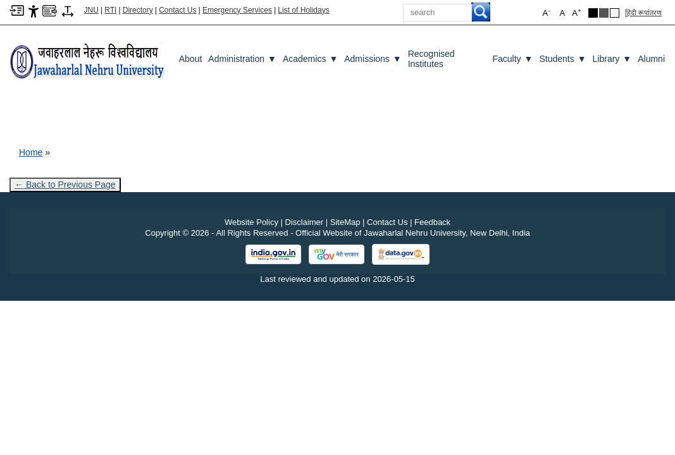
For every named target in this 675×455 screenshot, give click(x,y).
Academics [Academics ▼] (310, 59)
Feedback (432, 222)
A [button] (576, 12)
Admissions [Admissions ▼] (372, 59)
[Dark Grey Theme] (604, 13)
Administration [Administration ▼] (242, 59)
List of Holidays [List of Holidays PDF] (303, 10)
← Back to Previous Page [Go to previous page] (65, 184)
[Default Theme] (614, 13)
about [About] (190, 59)
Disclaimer (304, 222)
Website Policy (251, 222)
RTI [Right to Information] (110, 10)
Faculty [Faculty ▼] (512, 59)
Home (30, 152)
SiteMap (345, 222)
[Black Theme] (593, 13)
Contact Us (177, 10)
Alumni (651, 59)
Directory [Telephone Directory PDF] (138, 10)
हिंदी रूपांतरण (643, 12)
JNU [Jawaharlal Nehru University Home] (91, 10)
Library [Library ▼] (612, 59)
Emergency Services (237, 10)
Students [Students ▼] (562, 59)
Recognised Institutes (431, 59)
